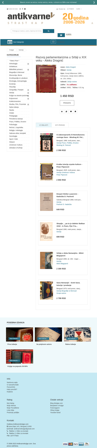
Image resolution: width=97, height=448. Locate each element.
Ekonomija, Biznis (15, 75)
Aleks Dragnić (71, 67)
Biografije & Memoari (16, 72)
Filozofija (12, 87)
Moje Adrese (11, 405)
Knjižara (10, 392)
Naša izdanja (14, 107)
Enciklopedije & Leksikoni (18, 78)
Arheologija (13, 64)
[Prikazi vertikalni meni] (9, 42)
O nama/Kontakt (13, 385)
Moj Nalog (10, 403)
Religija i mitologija (16, 130)
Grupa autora (61, 293)
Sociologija (13, 136)
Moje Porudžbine (13, 408)
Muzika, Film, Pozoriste (17, 104)
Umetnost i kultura (15, 145)
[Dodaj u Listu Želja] (62, 111)
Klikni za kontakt (22, 431)
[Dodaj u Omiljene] (71, 111)
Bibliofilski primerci (16, 69)
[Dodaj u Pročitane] (75, 111)
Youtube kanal (55, 412)
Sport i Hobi (13, 139)
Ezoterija (12, 84)
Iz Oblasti (43, 125)
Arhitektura (13, 66)
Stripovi (12, 142)
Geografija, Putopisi (16, 90)
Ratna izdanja (70, 344)
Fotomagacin (55, 408)
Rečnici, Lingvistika (16, 127)
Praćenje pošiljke (13, 412)
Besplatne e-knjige (57, 405)
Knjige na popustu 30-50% (18, 366)
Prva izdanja (12, 344)
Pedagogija (13, 116)
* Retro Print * (14, 61)
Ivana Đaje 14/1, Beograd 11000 (20, 426)
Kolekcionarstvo (15, 101)
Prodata (67, 103)
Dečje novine (72, 82)
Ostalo (11, 113)
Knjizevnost (13, 98)
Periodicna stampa (16, 119)
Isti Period (60, 125)
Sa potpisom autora (44, 344)
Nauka (11, 110)
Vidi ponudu (14, 338)
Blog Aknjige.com (56, 403)
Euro (79, 9)
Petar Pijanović (61, 175)
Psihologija (13, 124)
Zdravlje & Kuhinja (15, 148)
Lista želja (10, 410)
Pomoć (71, 9)
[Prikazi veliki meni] (53, 42)
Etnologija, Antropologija (18, 81)
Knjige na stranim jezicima (18, 95)
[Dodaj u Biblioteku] (66, 111)
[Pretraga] (48, 31)
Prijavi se (62, 9)
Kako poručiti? (12, 389)
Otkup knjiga (54, 410)
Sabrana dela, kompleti (17, 133)
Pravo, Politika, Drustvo (17, 122)
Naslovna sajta (12, 382)
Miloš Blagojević (62, 264)
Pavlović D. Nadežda (64, 204)
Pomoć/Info (11, 387)
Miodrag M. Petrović (63, 145)
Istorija (21, 50)
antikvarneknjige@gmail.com (24, 429)
